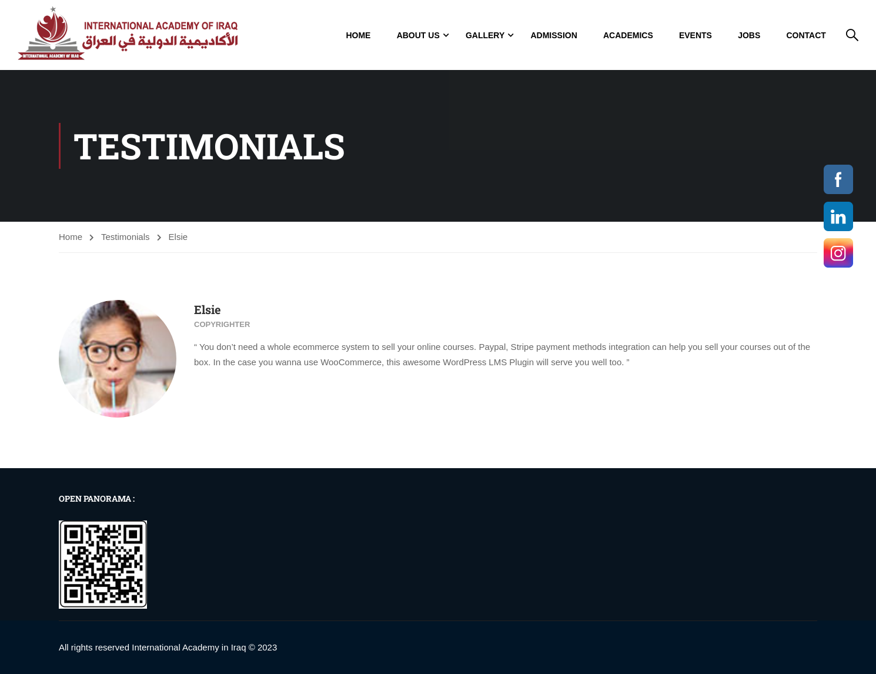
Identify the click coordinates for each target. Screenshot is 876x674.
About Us (418, 35)
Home (358, 35)
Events (695, 35)
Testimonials (125, 237)
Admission (553, 35)
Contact (805, 35)
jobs (749, 35)
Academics (628, 35)
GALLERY (485, 35)
